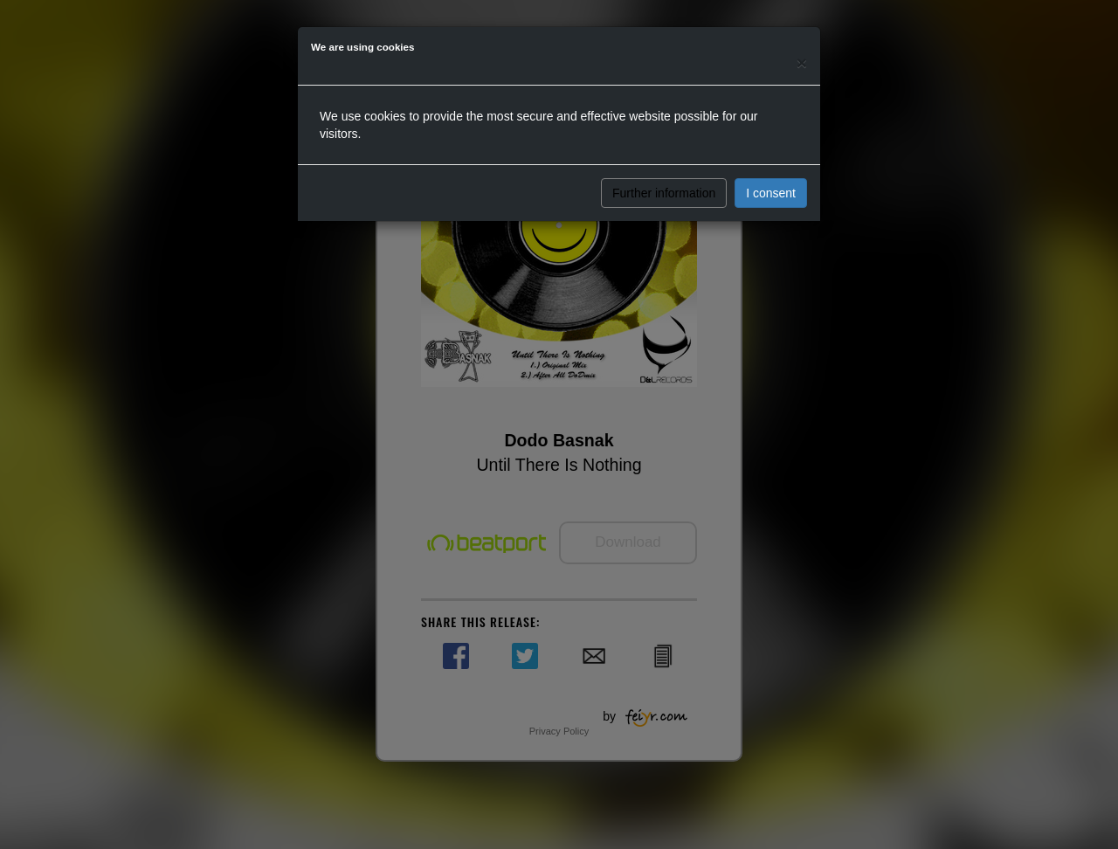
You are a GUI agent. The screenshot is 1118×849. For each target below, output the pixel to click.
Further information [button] (663, 193)
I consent (771, 193)
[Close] (802, 62)
